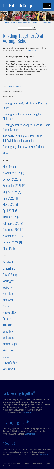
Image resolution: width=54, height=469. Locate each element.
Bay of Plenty (14, 86)
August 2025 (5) (12, 191)
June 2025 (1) (10, 198)
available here (29, 50)
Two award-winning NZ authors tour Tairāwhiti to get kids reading (22, 138)
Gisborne (7, 318)
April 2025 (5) (10, 210)
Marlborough (10, 343)
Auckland (8, 262)
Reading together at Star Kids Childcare (24, 146)
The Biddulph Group (17, 5)
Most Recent (10, 166)
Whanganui (9, 369)
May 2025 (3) (10, 204)
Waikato (7, 287)
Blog (20, 22)
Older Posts (9, 248)
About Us (14, 22)
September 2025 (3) (14, 185)
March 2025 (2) (11, 217)
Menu (47, 5)
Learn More (27, 412)
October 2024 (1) (12, 242)
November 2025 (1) (13, 173)
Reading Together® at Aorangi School (37, 22)
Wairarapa (8, 337)
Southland (8, 331)
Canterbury (9, 268)
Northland (8, 293)
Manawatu (8, 299)
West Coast (9, 350)
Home (7, 22)
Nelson (6, 306)
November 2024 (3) (13, 235)
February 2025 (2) (13, 223)
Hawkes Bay (9, 312)
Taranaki (7, 325)
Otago (6, 356)
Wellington (8, 281)
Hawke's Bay (10, 362)
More (5, 153)
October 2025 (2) (12, 179)
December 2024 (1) (13, 229)
